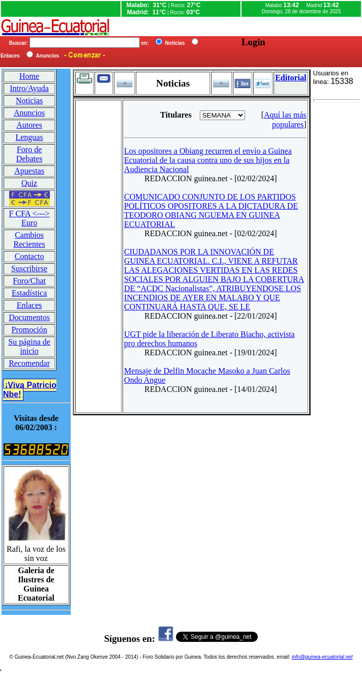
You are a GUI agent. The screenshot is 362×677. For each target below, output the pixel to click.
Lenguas (29, 137)
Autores (29, 125)
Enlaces (29, 305)
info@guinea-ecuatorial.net (322, 657)
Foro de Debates (29, 154)
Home (29, 76)
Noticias (29, 100)
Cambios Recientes (29, 239)
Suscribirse (29, 268)
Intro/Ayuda (29, 88)
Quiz (29, 183)
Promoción (29, 329)
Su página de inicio (29, 346)
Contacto (29, 256)
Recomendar (29, 363)
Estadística (29, 293)
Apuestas (29, 170)
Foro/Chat (29, 280)
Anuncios (29, 112)
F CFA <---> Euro (29, 218)
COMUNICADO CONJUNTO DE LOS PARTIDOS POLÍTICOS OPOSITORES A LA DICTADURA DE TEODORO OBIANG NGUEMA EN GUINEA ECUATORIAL (211, 210)
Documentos (29, 317)
